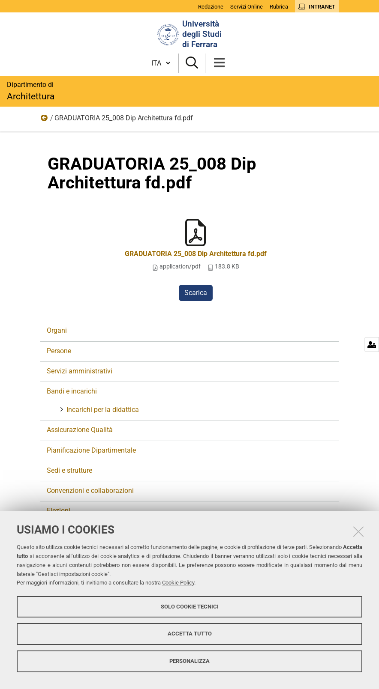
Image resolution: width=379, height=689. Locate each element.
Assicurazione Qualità (80, 430)
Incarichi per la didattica (102, 410)
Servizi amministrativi (79, 371)
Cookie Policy (178, 582)
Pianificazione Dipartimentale (91, 450)
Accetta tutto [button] (190, 633)
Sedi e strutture (69, 470)
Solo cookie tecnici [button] (190, 606)
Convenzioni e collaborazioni (90, 490)
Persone (59, 351)
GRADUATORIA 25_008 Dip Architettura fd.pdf (196, 254)
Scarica (195, 293)
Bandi (44, 120)
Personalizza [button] (189, 661)
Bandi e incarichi (72, 391)
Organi (57, 330)
